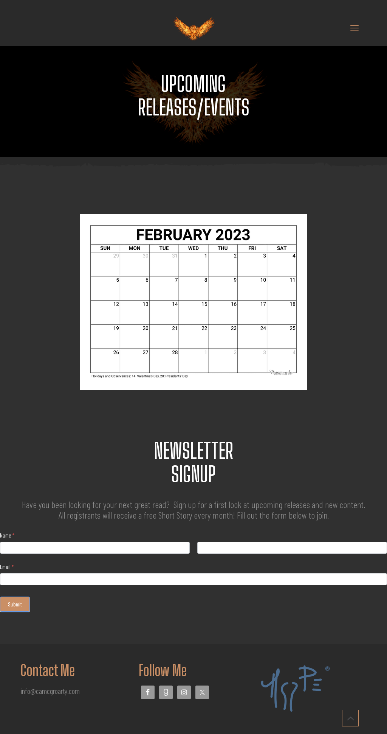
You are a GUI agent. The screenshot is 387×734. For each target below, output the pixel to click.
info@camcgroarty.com (50, 690)
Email (7, 566)
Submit (15, 604)
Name (7, 535)
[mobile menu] (354, 27)
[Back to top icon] (350, 718)
